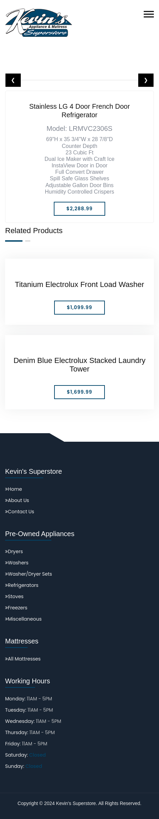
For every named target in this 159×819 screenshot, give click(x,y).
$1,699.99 (79, 392)
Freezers (16, 607)
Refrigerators (21, 585)
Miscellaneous (23, 619)
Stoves (14, 596)
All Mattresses (23, 658)
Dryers (14, 551)
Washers (17, 562)
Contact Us (19, 511)
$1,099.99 (79, 307)
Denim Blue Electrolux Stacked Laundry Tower (80, 364)
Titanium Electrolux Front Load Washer (79, 284)
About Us (17, 500)
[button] (148, 14)
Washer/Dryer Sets (28, 574)
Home (13, 489)
